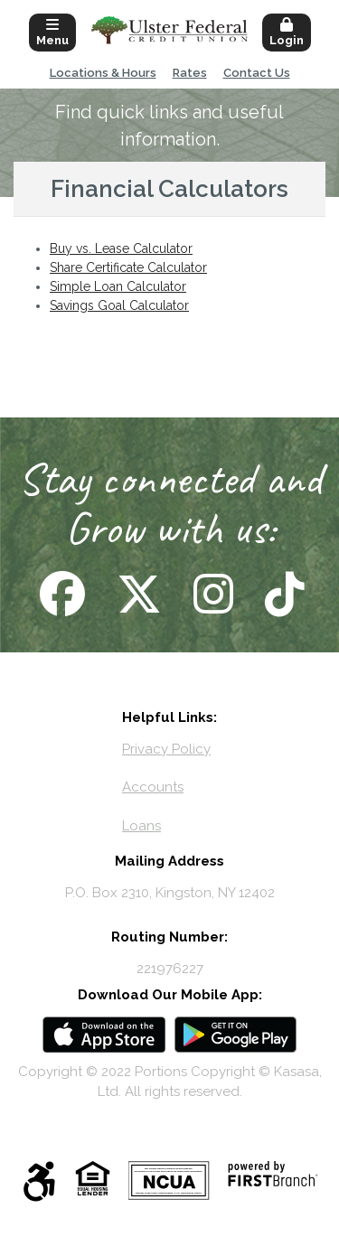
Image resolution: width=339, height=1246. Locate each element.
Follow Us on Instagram (211, 593)
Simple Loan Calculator (118, 286)
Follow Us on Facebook (60, 593)
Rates (190, 73)
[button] (52, 30)
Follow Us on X (137, 593)
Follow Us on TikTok (282, 593)
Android (235, 1034)
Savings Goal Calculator (119, 305)
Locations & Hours (103, 73)
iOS (103, 1034)
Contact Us (256, 73)
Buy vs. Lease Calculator (121, 248)
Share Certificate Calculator (128, 267)
